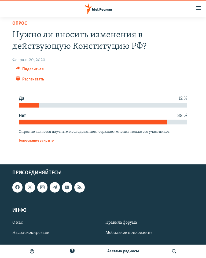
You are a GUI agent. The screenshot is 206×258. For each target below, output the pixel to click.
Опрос (19, 23)
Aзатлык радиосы (123, 251)
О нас (17, 222)
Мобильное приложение (129, 233)
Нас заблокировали (31, 233)
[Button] (30, 70)
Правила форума (121, 222)
